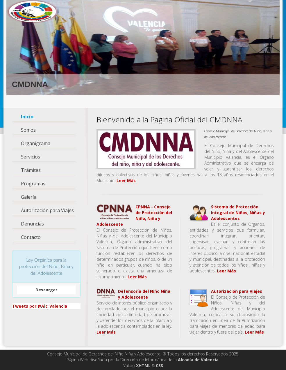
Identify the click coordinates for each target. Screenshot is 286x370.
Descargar (46, 290)
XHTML (143, 365)
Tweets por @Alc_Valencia (39, 306)
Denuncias (32, 224)
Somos (28, 130)
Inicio (27, 117)
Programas (33, 184)
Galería (28, 197)
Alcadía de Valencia (198, 359)
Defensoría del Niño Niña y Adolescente (144, 294)
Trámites (31, 170)
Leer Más (126, 180)
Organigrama (35, 143)
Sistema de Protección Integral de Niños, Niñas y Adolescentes (238, 212)
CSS (159, 365)
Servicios (30, 157)
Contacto (31, 237)
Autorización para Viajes (47, 210)
